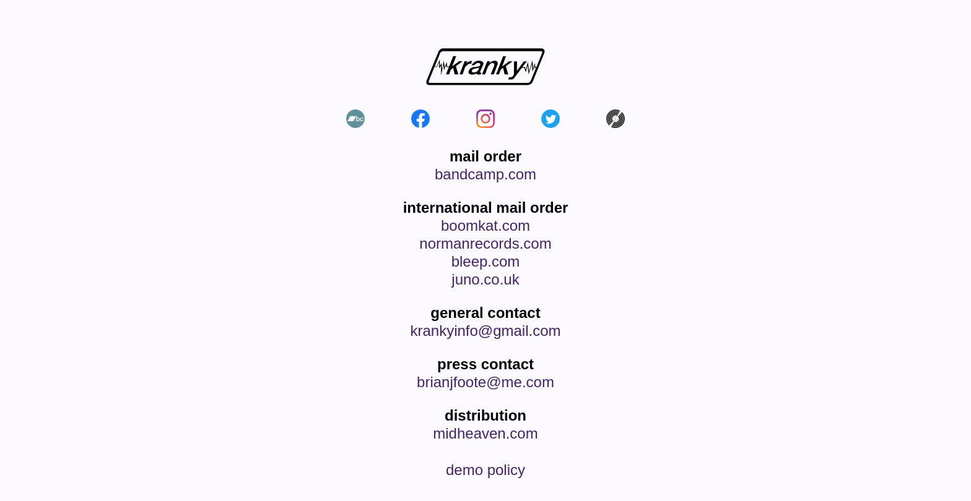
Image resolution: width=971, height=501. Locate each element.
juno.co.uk (485, 279)
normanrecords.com (485, 243)
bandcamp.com (485, 174)
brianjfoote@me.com (485, 382)
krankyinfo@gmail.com (485, 330)
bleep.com (485, 261)
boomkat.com (485, 225)
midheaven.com (485, 433)
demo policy (485, 470)
